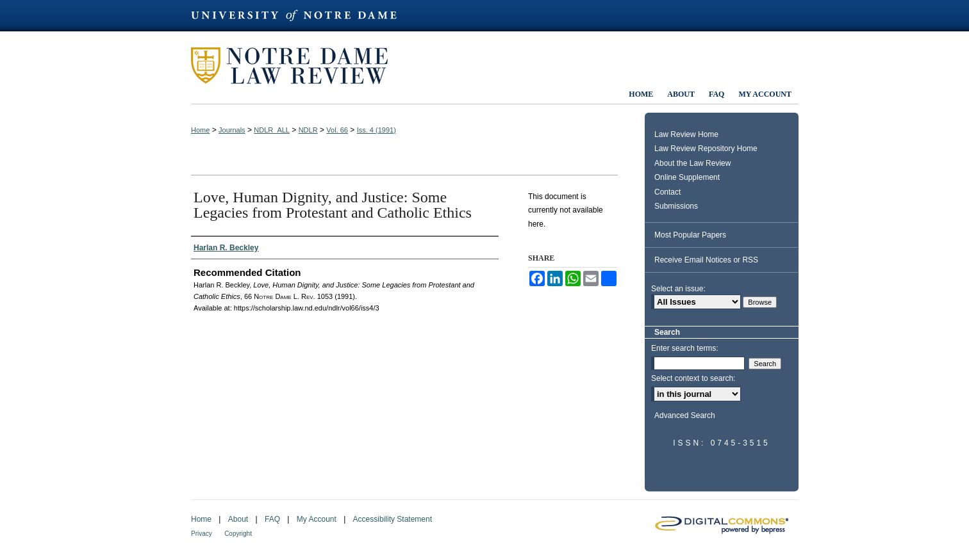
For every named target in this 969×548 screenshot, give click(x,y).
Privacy (201, 533)
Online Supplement (687, 177)
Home (200, 130)
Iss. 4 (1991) (376, 130)
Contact (667, 192)
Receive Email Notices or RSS (706, 259)
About (238, 519)
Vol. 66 (337, 130)
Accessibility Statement (392, 519)
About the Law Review (692, 163)
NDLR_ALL (272, 130)
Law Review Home (686, 134)
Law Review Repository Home (706, 148)
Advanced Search (684, 415)
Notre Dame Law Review (298, 65)
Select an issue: (678, 288)
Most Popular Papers (690, 234)
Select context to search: (693, 378)
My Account (316, 519)
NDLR (308, 130)
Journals (232, 130)
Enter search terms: (684, 348)
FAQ (272, 519)
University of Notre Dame (300, 15)
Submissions (676, 206)
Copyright (238, 533)
